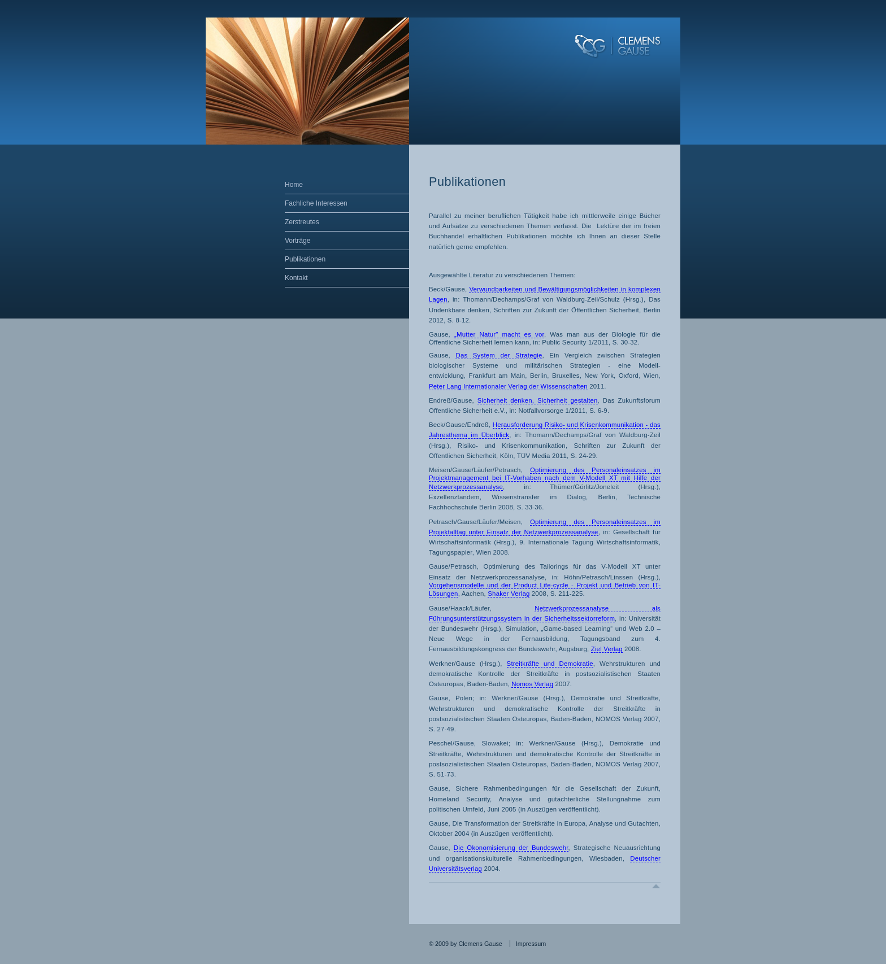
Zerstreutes (302, 222)
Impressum (531, 943)
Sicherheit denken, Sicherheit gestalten (537, 400)
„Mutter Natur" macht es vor (499, 334)
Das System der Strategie (498, 355)
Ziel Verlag (607, 648)
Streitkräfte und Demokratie (550, 663)
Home (294, 185)
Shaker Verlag (508, 593)
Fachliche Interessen (316, 203)
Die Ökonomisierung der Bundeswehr (511, 847)
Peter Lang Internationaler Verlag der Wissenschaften (508, 386)
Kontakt (296, 278)
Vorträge (297, 241)
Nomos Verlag (532, 684)
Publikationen (305, 259)
